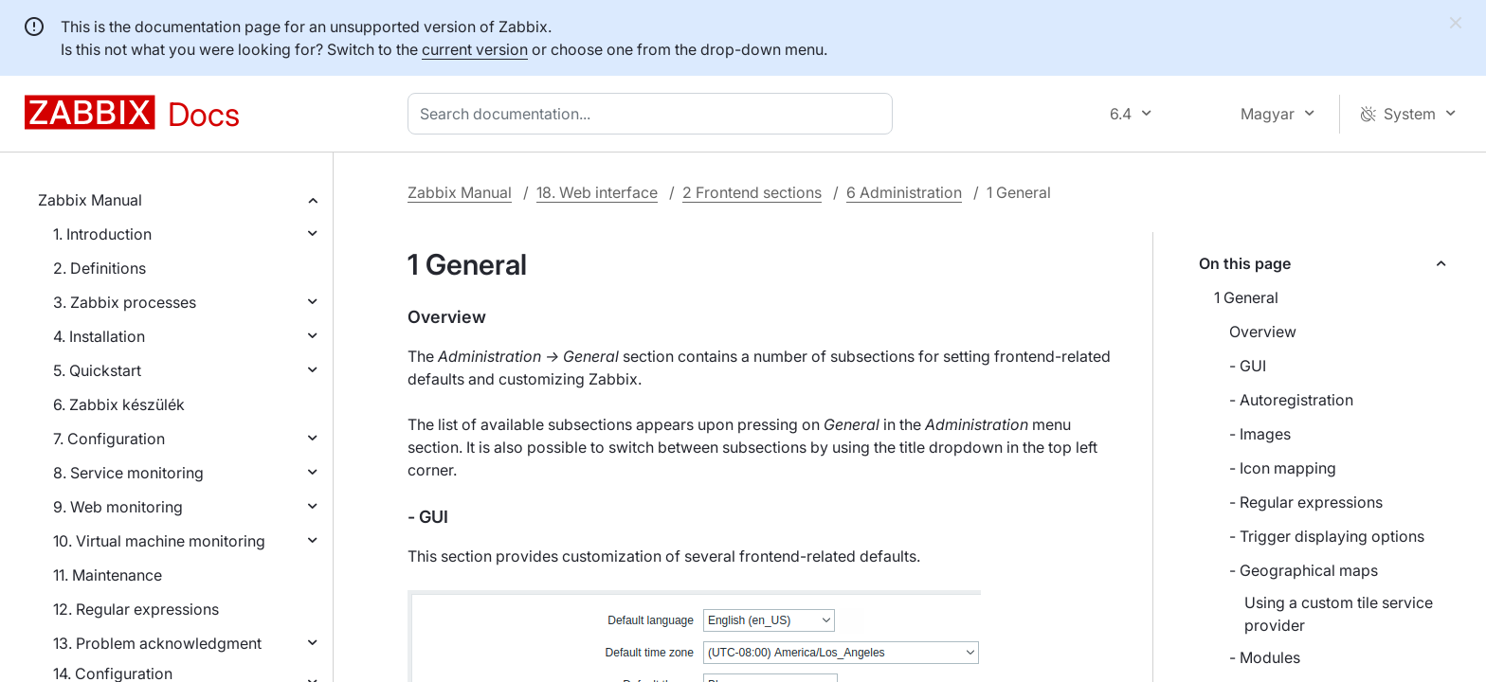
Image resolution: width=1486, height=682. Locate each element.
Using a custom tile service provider (1338, 614)
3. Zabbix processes (124, 302)
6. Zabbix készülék (119, 404)
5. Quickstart (97, 370)
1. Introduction (102, 233)
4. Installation (99, 336)
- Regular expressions (1306, 502)
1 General (1246, 297)
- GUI (1247, 365)
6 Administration (904, 192)
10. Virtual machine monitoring (159, 540)
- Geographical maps (1303, 570)
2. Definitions (99, 268)
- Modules (1264, 657)
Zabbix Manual (90, 199)
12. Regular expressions (136, 609)
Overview (1262, 331)
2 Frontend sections (752, 192)
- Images (1260, 433)
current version (475, 49)
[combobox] (654, 114)
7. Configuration (109, 438)
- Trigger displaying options (1326, 536)
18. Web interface (597, 192)
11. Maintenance (107, 574)
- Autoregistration (1291, 399)
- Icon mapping (1282, 467)
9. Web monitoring (118, 506)
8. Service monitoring (128, 472)
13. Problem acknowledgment (157, 643)
